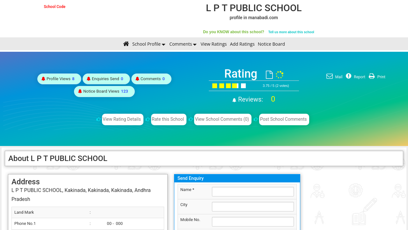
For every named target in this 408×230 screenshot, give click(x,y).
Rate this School (168, 119)
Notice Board (271, 44)
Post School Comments (283, 119)
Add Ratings (242, 44)
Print (376, 77)
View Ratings (213, 44)
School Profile (146, 44)
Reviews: (256, 99)
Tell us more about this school (291, 32)
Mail (334, 77)
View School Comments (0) (222, 119)
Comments (180, 44)
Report (354, 77)
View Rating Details (122, 119)
